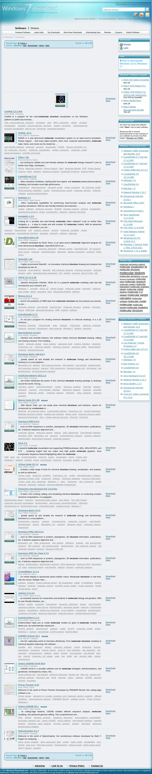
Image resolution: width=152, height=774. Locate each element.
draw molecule (55, 328)
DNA (20, 717)
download (32, 484)
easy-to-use (30, 129)
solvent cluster (56, 288)
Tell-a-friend (121, 4)
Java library (64, 500)
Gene (29, 171)
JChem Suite (24, 475)
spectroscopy (56, 307)
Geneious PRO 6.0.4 (28, 421)
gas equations (88, 650)
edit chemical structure (62, 270)
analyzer (86, 307)
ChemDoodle (44, 325)
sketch (21, 344)
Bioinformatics (56, 607)
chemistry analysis (26, 307)
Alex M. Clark (87, 273)
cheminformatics (48, 252)
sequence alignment (68, 604)
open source (24, 252)
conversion (35, 650)
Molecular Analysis (33, 168)
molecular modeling (69, 230)
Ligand (46, 190)
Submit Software (132, 32)
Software (20, 28)
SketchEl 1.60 (25, 259)
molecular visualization (39, 150)
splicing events (75, 745)
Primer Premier (94, 699)
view (49, 122)
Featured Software (22, 32)
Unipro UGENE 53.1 (28, 706)
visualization (9, 126)
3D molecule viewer (37, 411)
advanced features (12, 153)
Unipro (71, 677)
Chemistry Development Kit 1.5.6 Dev (37, 489)
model (62, 629)
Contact (133, 4)
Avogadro (44, 233)
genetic (28, 717)
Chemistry (83, 417)
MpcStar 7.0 (129, 188)
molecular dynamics (56, 129)
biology (57, 433)
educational (23, 650)
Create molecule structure (57, 417)
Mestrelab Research (45, 310)
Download (110, 98)
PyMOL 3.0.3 (24, 133)
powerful (62, 677)
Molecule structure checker (30, 414)
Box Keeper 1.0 (131, 364)
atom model (23, 292)
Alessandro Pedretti (62, 292)
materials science (45, 586)
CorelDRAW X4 (131, 184)
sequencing (23, 527)
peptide (76, 460)
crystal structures (86, 586)
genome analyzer (26, 677)
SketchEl (46, 270)
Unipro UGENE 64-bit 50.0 (31, 663)
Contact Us (97, 766)
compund (90, 252)
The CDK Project (79, 500)
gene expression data (50, 742)
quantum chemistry (77, 212)
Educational (51, 604)
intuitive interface (82, 344)
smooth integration (92, 411)
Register (127, 44)
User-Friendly (94, 604)
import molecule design (46, 583)
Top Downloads (53, 32)
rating (41, 45)
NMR (57, 310)
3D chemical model (91, 187)
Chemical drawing (54, 393)
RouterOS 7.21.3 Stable (135, 251)
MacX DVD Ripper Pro (134, 86)
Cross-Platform (67, 610)
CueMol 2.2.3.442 (13, 111)
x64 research (68, 365)
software (22, 193)
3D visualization (65, 583)
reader (77, 583)
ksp (19, 656)
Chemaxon (72, 481)
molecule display (33, 344)
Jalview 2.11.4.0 (26, 593)
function (64, 653)
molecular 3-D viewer (42, 656)
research (45, 368)
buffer (69, 656)
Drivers (35, 28)
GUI (61, 273)
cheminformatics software (89, 475)
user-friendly (42, 307)
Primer (21, 168)
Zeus (12, 457)
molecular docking (82, 190)
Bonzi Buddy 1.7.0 (132, 383)
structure (40, 147)
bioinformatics (94, 365)
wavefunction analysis (28, 212)
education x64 (42, 677)
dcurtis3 (54, 230)
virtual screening (72, 187)
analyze (75, 724)
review (42, 212)
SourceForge (20, 230)
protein (51, 457)
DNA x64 (84, 674)
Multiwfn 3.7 (24, 198)
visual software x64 (26, 674)
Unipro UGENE (49, 720)
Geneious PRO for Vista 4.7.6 (33, 553)
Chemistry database (71, 478)
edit (30, 230)
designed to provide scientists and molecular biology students (62, 696)
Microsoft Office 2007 (133, 203)
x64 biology (91, 368)
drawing (77, 328)
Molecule (22, 411)
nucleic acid (81, 457)
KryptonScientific (28, 457)
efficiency (69, 543)
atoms (71, 457)
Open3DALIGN (81, 249)
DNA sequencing (57, 368)
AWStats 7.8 (129, 180)
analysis (84, 209)
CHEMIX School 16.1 (29, 636)
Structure (74, 417)
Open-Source (42, 607)
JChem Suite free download (32, 481)
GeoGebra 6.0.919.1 (133, 211)
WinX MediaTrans (132, 100)
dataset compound (76, 252)
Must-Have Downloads (73, 32)
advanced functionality (28, 417)
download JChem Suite (29, 478)
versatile (34, 288)
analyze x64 (95, 674)
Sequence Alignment (47, 613)
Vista (24, 567)
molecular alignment (47, 249)
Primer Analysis (51, 168)
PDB (6, 457)
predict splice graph (92, 745)
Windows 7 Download (14, 37)
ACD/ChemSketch (44, 387)
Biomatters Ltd (24, 365)
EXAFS (71, 629)
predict (66, 742)
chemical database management (61, 484)
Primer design (24, 696)
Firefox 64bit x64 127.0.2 (135, 170)
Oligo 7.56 (23, 157)
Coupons (118, 32)
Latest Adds (39, 32)
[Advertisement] (30, 79)
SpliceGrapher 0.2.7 (28, 731)
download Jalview (71, 607)
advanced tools (65, 344)
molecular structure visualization (19, 503)
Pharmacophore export (61, 190)
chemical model (55, 187)
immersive (41, 129)
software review (65, 249)
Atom (41, 417)
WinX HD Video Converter (136, 80)
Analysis (22, 171)
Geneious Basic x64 (76, 368)
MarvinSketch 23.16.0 (29, 333)
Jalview (21, 604)
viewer (74, 122)
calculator (22, 653)
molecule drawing (42, 347)
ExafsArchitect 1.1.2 (28, 617)
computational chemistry (27, 233)
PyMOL (61, 147)
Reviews (107, 32)
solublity (21, 647)
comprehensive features (40, 699)
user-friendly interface (14, 147)
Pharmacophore (38, 187)
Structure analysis (72, 387)
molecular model (79, 150)
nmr (99, 650)
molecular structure (44, 209)
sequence (39, 604)
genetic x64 (74, 674)
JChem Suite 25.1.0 (28, 464)
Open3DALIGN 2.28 (28, 237)
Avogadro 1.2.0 (26, 216)
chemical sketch (26, 387)
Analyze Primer (87, 171)
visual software (64, 720)
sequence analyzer (26, 607)
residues (28, 460)
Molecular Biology (73, 168)
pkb (75, 656)
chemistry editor (79, 347)
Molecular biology (44, 433)
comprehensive (58, 521)
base (98, 653)
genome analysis (61, 724)
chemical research (61, 347)
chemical (76, 273)
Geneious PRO (25, 436)
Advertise (40, 766)
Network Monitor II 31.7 (134, 192)
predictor (37, 748)
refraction (22, 390)
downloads (33, 45)
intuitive (67, 273)
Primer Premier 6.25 (28, 685)
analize (21, 209)
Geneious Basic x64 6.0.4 (31, 354)
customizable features (57, 411)
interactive (86, 647)
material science (41, 230)
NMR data (29, 310)
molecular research (61, 439)
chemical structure (83, 270)
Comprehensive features (71, 436)
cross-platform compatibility (88, 717)
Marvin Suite (71, 414)
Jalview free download (49, 610)
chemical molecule (92, 325)
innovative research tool (29, 720)
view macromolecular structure (19, 122)
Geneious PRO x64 (54, 549)
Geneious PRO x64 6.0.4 (31, 532)
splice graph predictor (28, 742)
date (47, 45)
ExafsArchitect (71, 632)
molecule (97, 190)
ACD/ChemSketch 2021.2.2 (32, 375)
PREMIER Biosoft (60, 699)
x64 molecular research (28, 368)
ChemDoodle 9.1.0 (27, 314)
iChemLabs (75, 325)
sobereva (63, 212)
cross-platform (34, 270)
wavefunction (52, 212)
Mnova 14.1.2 (25, 296)
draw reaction (49, 344)
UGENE (88, 677)
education (85, 724)
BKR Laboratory (61, 122)
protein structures (62, 126)
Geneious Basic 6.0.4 (29, 510)
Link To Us (144, 4)
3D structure (95, 249)
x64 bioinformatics (50, 546)
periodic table (85, 656)
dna (18, 457)
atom (49, 292)
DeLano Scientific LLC (76, 147)
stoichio (26, 656)
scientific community (31, 153)
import (34, 589)
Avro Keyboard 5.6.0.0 (134, 376)
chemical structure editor (89, 414)
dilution (48, 647)
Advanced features (71, 390)
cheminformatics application (45, 273)
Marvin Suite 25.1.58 (28, 400)
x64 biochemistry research (44, 371)
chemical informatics (91, 478)
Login (125, 48)
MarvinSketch (94, 347)
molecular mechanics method (132, 264)
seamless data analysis (39, 724)
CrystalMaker (87, 583)
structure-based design (37, 193)
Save (108, 101)
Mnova (21, 310)
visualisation (61, 457)
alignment (61, 252)
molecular (30, 147)
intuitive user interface (54, 414)
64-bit (53, 677)
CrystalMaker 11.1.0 (28, 571)
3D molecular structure (15, 150)
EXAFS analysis (26, 629)
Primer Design (94, 168)
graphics (31, 583)
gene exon (30, 745)
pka (63, 656)
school (77, 647)
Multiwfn (58, 209)
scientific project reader (65, 586)
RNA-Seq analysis (45, 745)
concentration (76, 653)
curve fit (61, 650)
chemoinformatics (47, 506)
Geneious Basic (74, 524)
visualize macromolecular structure (34, 126)
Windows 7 (23, 288)
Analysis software (92, 436)
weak (57, 656)
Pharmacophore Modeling (30, 190)
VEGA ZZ (44, 288)
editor (28, 273)
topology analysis (71, 209)
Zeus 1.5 (22, 443)
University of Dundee (27, 613)
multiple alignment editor (86, 613)
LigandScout (23, 187)
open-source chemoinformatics (63, 503)
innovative (40, 122)
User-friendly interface (49, 390)
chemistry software (63, 647)
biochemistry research (42, 439)
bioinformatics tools (29, 506)
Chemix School (49, 650)
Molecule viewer (36, 393)
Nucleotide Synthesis (70, 171)
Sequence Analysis (50, 171)
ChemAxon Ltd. (25, 347)
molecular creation (128, 284)
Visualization (32, 610)
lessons (97, 647)
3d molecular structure (133, 268)
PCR (84, 168)
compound (46, 478)
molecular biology (26, 433)
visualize (83, 122)
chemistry (53, 233)
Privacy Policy (77, 766)
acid (29, 647)
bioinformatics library (13, 500)
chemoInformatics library (46, 500)
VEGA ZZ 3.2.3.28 (27, 277)
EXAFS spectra (57, 632)
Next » (24, 43)
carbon (58, 387)
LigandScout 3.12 (27, 176)
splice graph (76, 742)
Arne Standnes (73, 650)
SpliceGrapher (60, 745)
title (24, 45)
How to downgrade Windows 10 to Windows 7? (133, 63)
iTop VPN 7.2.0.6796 (133, 227)
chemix (97, 656)
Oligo (61, 168)
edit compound (86, 481)
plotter (56, 653)
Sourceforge (43, 632)
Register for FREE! (134, 138)
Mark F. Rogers (25, 748)
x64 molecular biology (51, 365)
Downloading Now (93, 32)
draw (55, 325)
